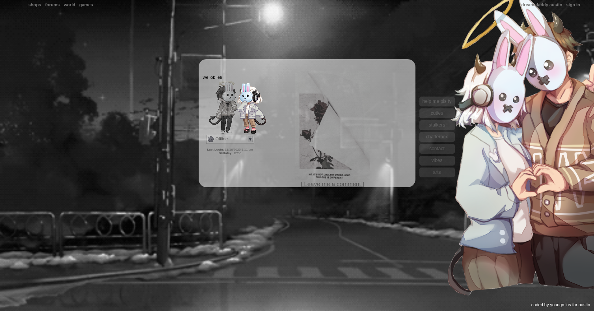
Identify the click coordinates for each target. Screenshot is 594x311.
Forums (52, 4)
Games (86, 4)
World (69, 4)
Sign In (573, 4)
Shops (34, 4)
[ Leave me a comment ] (332, 184)
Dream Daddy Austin (541, 4)
